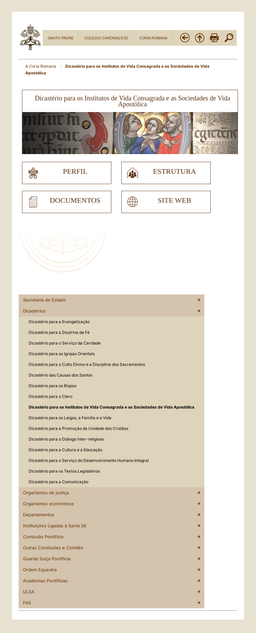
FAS (27, 602)
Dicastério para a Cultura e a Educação (65, 449)
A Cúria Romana (41, 66)
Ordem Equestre (40, 569)
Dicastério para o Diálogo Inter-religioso (66, 439)
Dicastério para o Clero (50, 396)
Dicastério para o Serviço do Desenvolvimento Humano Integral (89, 460)
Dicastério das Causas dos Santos (60, 375)
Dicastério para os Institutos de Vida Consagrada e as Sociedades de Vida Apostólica (111, 407)
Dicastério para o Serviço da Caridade (65, 343)
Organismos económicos (48, 503)
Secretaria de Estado (44, 299)
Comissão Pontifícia (43, 536)
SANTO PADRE (61, 38)
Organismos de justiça (46, 492)
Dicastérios (34, 310)
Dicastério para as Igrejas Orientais (62, 353)
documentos (75, 200)
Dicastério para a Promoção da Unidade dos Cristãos (78, 428)
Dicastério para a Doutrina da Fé (59, 332)
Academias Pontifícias (45, 580)
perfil (75, 171)
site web (174, 200)
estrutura (174, 171)
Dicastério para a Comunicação (58, 481)
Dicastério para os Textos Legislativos (64, 471)
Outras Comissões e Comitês (53, 547)
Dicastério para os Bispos (52, 385)
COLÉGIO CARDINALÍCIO (106, 38)
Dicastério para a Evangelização (59, 321)
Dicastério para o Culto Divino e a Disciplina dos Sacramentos (87, 364)
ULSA (28, 591)
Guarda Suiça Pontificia (46, 558)
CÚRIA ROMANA (153, 38)
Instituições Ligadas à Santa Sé (54, 525)
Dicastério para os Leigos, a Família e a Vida (70, 417)
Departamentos (38, 514)
